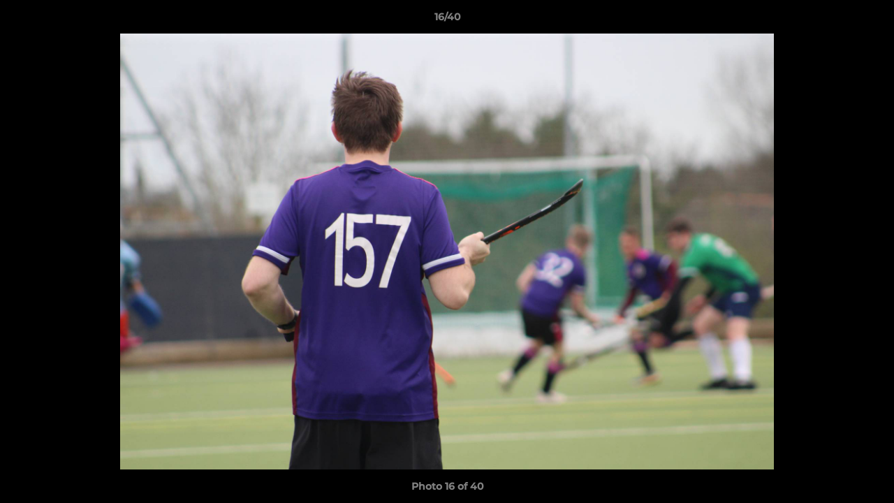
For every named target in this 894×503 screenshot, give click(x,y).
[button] (868, 20)
